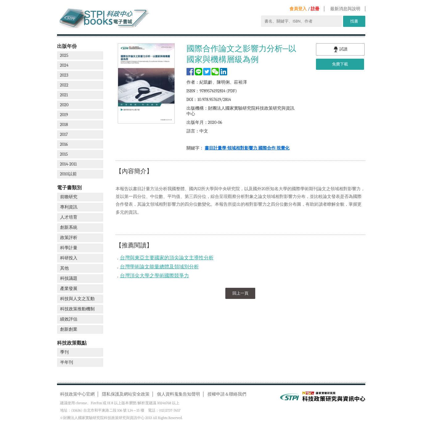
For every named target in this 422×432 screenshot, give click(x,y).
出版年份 (67, 46)
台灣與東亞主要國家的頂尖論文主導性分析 (167, 258)
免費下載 (340, 64)
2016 (64, 144)
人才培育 (68, 217)
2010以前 (68, 174)
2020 (64, 104)
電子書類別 (69, 187)
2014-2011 (68, 164)
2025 (64, 55)
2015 (64, 154)
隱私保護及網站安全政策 (126, 394)
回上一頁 (240, 293)
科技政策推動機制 (77, 309)
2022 (64, 85)
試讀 (340, 49)
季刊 (64, 352)
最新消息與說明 (345, 8)
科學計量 (68, 247)
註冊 (315, 8)
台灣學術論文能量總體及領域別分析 (159, 267)
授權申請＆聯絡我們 (226, 394)
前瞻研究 (68, 196)
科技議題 (68, 278)
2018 (64, 124)
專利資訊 (68, 207)
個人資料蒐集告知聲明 (178, 394)
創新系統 (68, 227)
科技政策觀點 (72, 343)
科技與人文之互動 (77, 298)
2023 (64, 75)
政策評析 (68, 237)
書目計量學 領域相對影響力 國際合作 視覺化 (247, 148)
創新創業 (68, 329)
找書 (354, 21)
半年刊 (66, 362)
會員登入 (298, 8)
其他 (64, 268)
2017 (64, 134)
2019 (64, 114)
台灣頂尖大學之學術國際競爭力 (154, 276)
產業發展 (68, 288)
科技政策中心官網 (77, 394)
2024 (64, 65)
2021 (64, 95)
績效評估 (68, 319)
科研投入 (68, 258)
